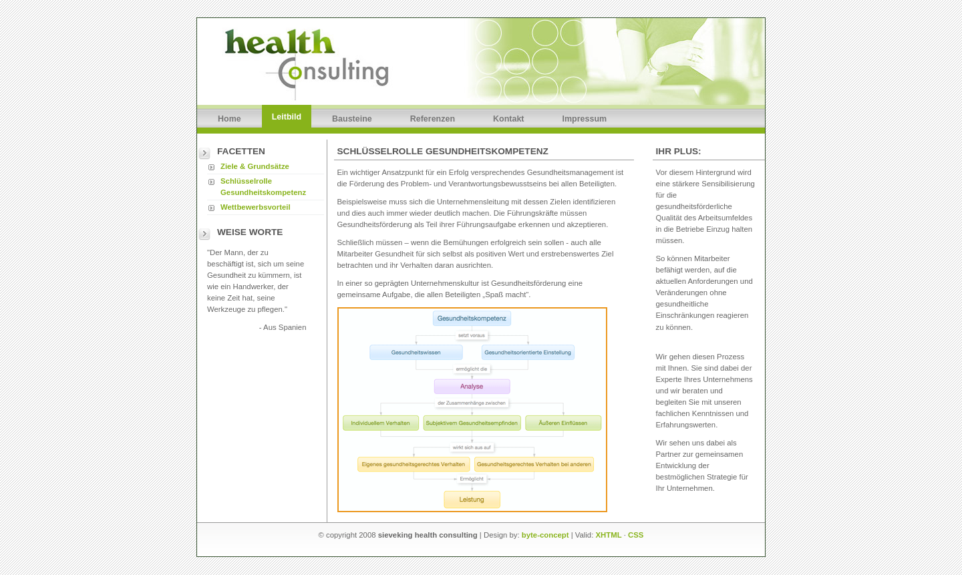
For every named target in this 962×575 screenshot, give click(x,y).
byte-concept (545, 535)
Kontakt (508, 119)
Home (229, 119)
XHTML (609, 535)
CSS (635, 535)
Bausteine (352, 119)
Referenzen (432, 119)
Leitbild (286, 117)
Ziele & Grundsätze (254, 166)
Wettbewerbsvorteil (255, 207)
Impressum (585, 119)
